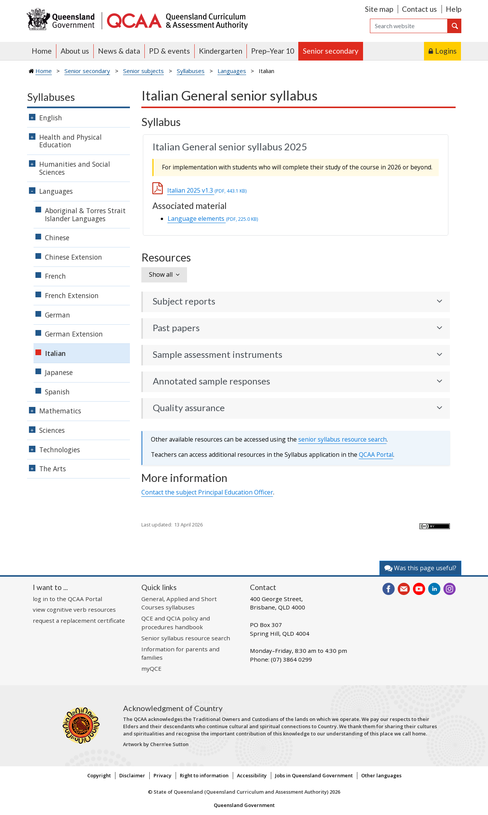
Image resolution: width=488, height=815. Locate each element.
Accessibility (252, 775)
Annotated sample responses (211, 381)
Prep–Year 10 (272, 50)
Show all (161, 274)
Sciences (52, 430)
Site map (379, 9)
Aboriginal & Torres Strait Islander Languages (85, 214)
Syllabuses (191, 71)
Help (453, 9)
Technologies (59, 449)
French (55, 276)
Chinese (57, 237)
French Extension (72, 295)
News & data (119, 50)
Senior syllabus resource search (185, 638)
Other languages (381, 775)
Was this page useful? (420, 568)
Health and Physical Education (70, 141)
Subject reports (184, 301)
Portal (376, 454)
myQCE (151, 668)
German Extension (74, 333)
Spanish (57, 391)
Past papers (176, 328)
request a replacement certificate (79, 620)
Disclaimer (132, 775)
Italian (55, 353)
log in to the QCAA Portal (67, 599)
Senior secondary (330, 50)
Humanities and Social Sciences (74, 168)
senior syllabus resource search (342, 439)
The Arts (52, 468)
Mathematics (60, 410)
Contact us (419, 9)
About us (75, 50)
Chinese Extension (73, 257)
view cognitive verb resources (74, 609)
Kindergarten (220, 50)
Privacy (162, 775)
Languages (232, 71)
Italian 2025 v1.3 (206, 190)
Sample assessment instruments (217, 354)
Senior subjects (143, 71)
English (50, 117)
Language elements (213, 218)
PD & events (169, 50)
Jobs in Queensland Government (314, 775)
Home (42, 50)
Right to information (204, 775)
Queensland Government (244, 805)
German (57, 314)
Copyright (99, 775)
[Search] (409, 26)
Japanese (59, 372)
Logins (446, 50)
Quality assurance (189, 408)
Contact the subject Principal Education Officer (207, 492)
